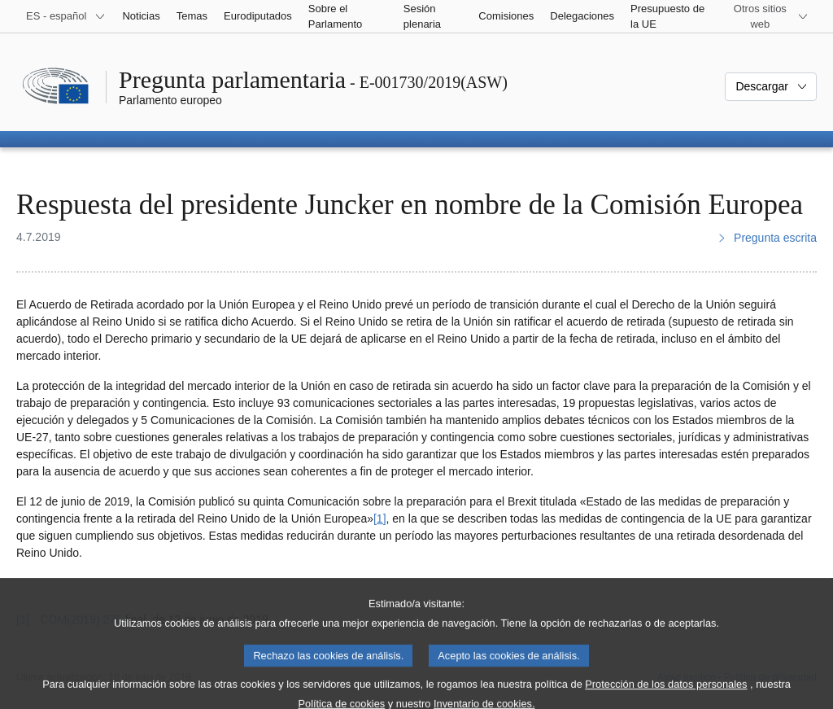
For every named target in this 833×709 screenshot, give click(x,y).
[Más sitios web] (770, 16)
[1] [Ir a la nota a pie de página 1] (379, 518)
